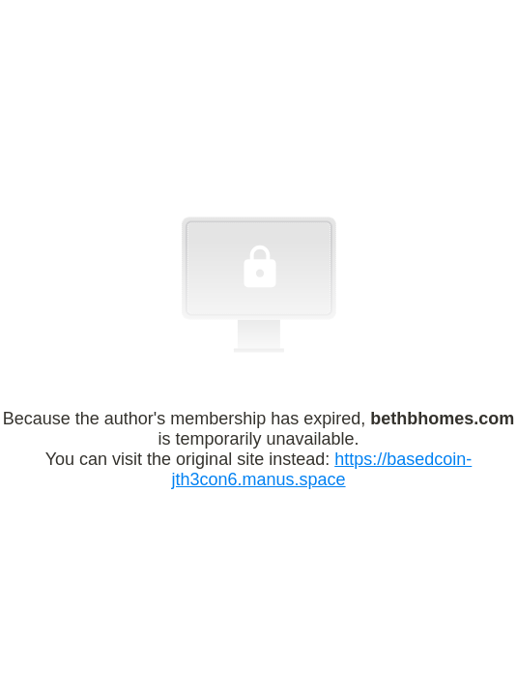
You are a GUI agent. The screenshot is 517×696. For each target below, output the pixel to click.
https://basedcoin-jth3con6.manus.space (321, 469)
